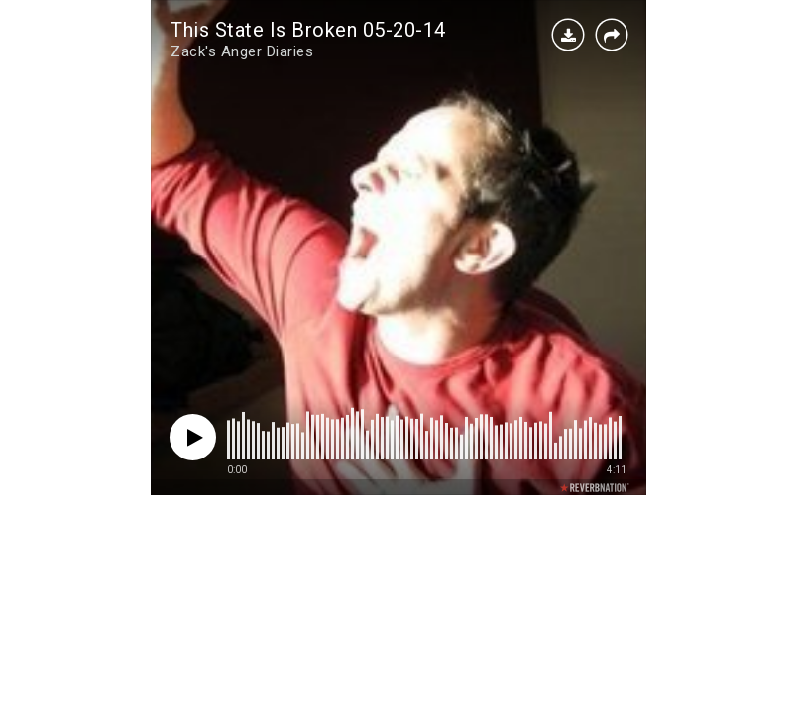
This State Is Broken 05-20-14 (308, 30)
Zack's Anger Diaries (242, 51)
